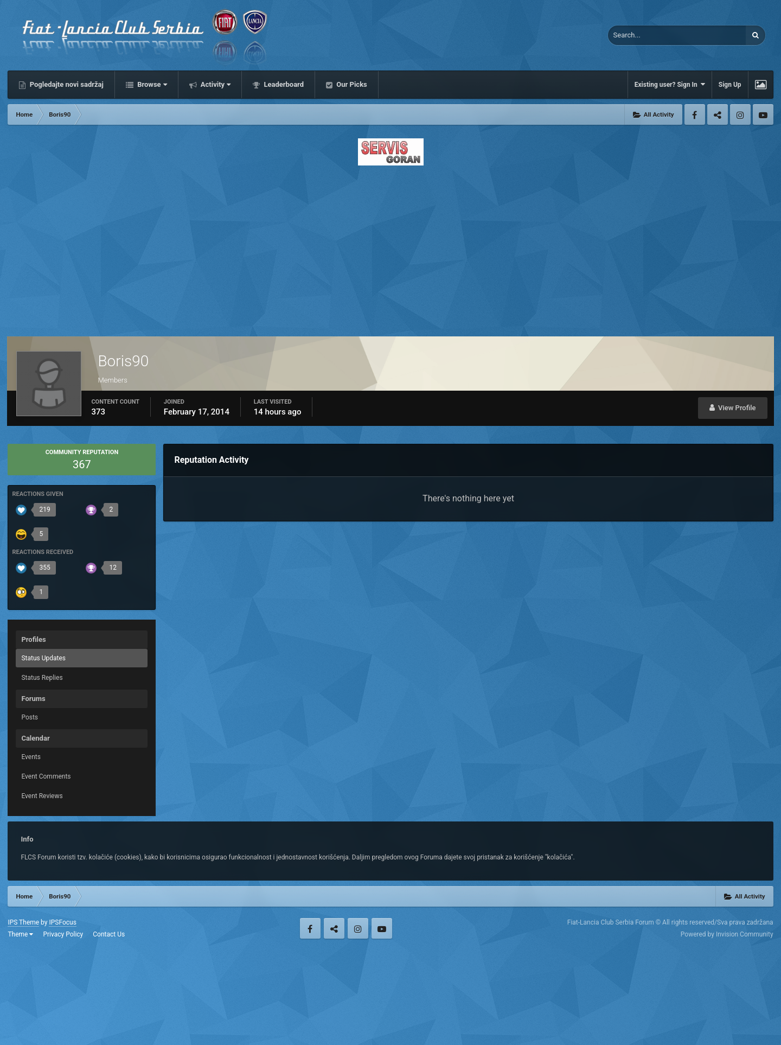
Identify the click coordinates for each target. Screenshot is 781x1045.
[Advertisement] (390, 248)
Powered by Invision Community (727, 934)
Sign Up (730, 84)
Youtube (763, 114)
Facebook (694, 114)
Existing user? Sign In (670, 84)
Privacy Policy (63, 934)
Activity (215, 84)
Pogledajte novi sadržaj (66, 84)
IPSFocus (62, 922)
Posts (29, 717)
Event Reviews (41, 796)
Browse (151, 84)
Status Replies (41, 677)
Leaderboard (283, 84)
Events (31, 757)
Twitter (717, 114)
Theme (20, 934)
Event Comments (46, 776)
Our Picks (351, 84)
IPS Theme (23, 922)
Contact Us (109, 934)
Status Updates (43, 658)
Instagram (740, 114)
